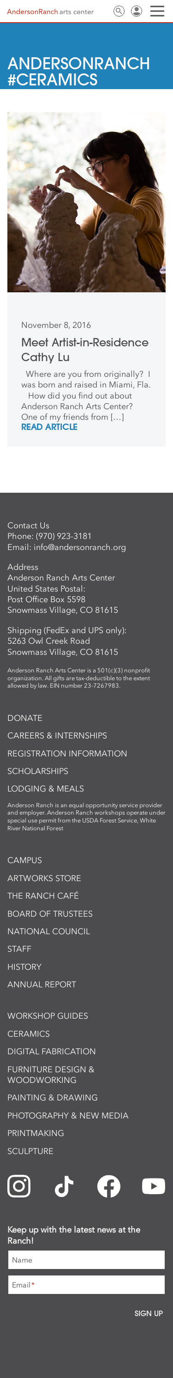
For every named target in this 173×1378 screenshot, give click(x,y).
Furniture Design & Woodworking (51, 1074)
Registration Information (67, 754)
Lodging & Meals (45, 789)
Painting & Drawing (52, 1098)
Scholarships (37, 771)
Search (119, 11)
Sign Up (149, 1313)
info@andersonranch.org (80, 547)
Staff (19, 949)
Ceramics (28, 1034)
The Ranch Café (43, 896)
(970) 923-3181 (64, 536)
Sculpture (30, 1151)
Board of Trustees (50, 914)
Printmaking (35, 1133)
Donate (24, 718)
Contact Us (101, 11)
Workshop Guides (47, 1016)
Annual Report (41, 984)
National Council (48, 931)
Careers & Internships (57, 736)
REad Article (49, 427)
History (24, 967)
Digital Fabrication (51, 1051)
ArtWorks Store (44, 878)
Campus (24, 860)
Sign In (136, 11)
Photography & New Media (68, 1116)
